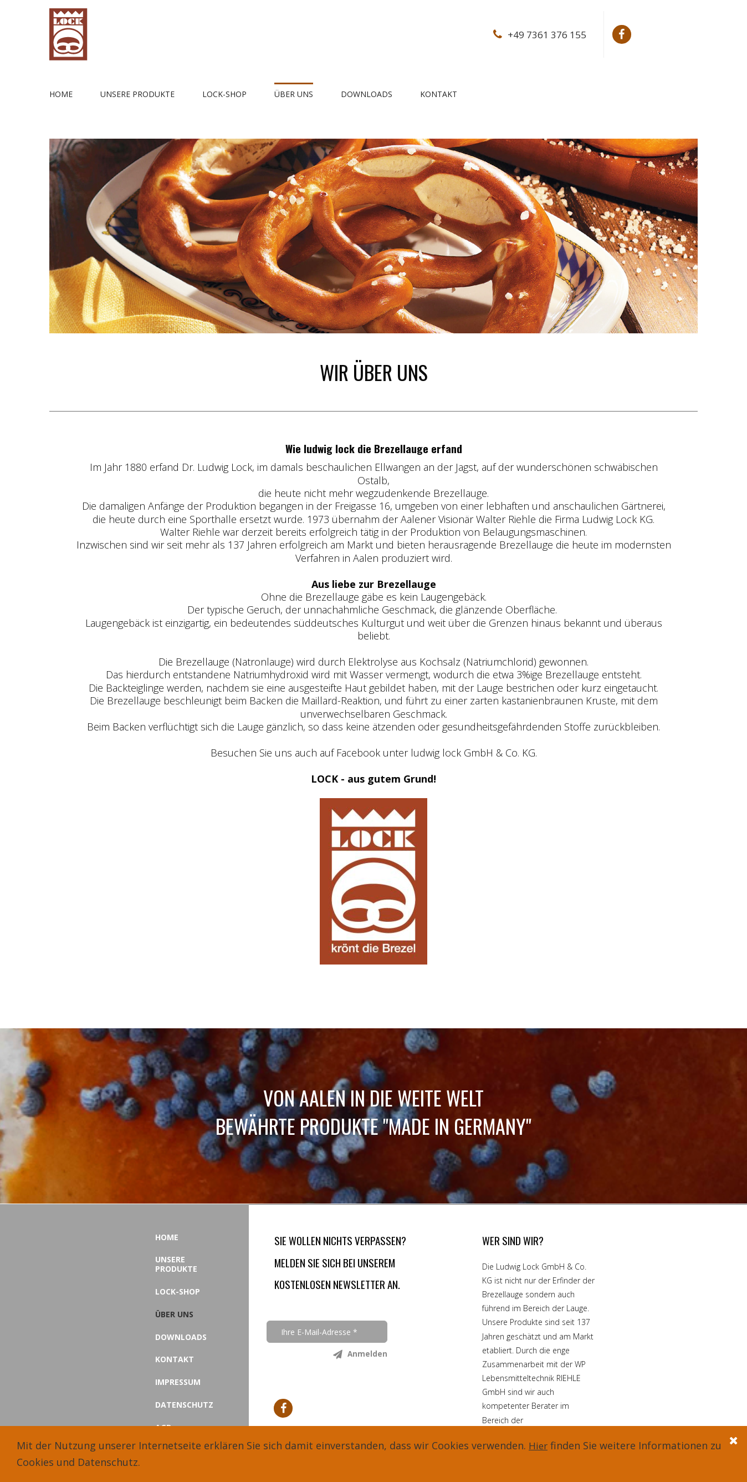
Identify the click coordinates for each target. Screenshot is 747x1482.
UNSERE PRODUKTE (137, 94)
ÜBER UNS (293, 94)
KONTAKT (438, 94)
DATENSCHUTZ (184, 1404)
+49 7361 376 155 (546, 34)
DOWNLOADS (366, 94)
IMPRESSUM (178, 1382)
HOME (61, 94)
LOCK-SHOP (224, 94)
